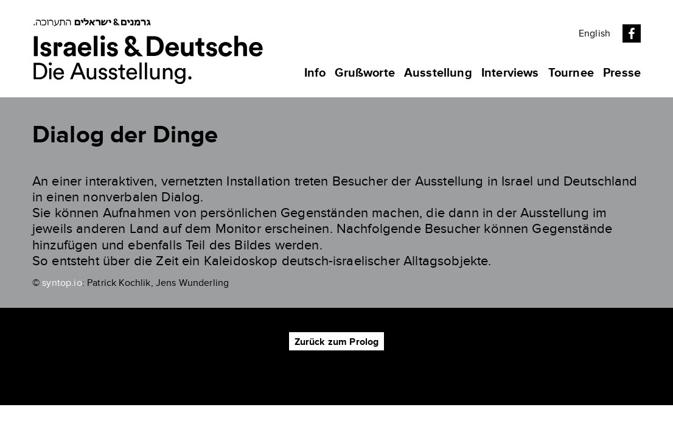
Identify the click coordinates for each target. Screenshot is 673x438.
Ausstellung (438, 73)
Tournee (571, 73)
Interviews (510, 73)
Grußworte (364, 73)
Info (315, 73)
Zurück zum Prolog (337, 342)
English (594, 33)
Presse (622, 73)
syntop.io (62, 283)
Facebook (631, 33)
